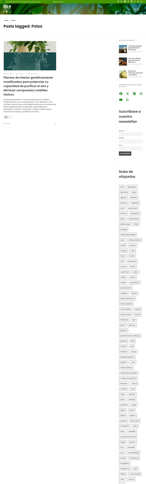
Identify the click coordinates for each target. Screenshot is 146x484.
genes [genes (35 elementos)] (122, 325)
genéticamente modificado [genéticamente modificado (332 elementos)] (130, 336)
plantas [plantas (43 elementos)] (123, 415)
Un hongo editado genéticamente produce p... (135, 48)
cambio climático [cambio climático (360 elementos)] (134, 240)
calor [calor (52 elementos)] (122, 240)
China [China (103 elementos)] (122, 256)
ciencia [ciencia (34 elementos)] (131, 256)
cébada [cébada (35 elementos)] (123, 283)
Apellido (121, 138)
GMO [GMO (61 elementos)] (132, 341)
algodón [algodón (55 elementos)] (123, 198)
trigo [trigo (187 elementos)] (135, 469)
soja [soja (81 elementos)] (121, 447)
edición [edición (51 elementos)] (134, 293)
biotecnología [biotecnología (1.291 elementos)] (125, 224)
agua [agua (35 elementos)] (134, 192)
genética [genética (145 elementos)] (123, 330)
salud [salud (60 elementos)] (122, 431)
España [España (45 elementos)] (137, 309)
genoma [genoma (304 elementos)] (132, 325)
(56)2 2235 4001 (58, 2)
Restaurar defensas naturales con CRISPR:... (135, 73)
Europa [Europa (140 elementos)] (137, 314)
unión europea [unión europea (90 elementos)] (135, 474)
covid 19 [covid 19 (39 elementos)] (123, 267)
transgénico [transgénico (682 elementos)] (124, 463)
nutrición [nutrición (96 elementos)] (123, 389)
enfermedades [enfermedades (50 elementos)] (125, 309)
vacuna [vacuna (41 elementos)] (131, 479)
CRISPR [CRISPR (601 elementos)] (132, 267)
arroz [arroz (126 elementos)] (122, 208)
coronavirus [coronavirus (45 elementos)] (132, 261)
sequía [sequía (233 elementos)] (122, 442)
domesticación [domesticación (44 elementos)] (125, 288)
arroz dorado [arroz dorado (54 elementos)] (132, 208)
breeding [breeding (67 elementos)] (123, 229)
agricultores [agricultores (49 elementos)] (132, 187)
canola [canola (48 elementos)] (122, 245)
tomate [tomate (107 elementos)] (123, 458)
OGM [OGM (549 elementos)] (132, 389)
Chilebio (21, 74)
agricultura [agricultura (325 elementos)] (124, 192)
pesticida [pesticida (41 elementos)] (131, 400)
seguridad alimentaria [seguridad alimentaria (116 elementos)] (128, 437)
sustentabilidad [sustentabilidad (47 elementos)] (133, 453)
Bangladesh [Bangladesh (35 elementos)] (135, 213)
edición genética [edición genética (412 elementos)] (126, 304)
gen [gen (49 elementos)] (134, 320)
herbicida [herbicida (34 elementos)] (123, 352)
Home (6, 20)
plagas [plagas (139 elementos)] (122, 410)
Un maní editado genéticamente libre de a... (134, 60)
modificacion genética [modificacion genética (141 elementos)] (128, 378)
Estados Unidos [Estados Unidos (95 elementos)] (125, 314)
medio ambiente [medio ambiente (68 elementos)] (126, 368)
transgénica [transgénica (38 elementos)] (134, 458)
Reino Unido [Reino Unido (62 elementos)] (135, 421)
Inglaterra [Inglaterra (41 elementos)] (123, 362)
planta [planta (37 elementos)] (131, 410)
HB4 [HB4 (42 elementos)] (131, 346)
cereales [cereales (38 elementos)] (123, 251)
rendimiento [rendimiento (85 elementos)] (124, 426)
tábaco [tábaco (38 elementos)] (122, 474)
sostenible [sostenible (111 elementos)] (131, 447)
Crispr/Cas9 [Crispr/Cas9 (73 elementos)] (124, 272)
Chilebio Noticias (32, 74)
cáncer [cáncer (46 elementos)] (132, 277)
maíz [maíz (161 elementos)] (133, 362)
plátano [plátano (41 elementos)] (132, 415)
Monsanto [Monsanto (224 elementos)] (123, 384)
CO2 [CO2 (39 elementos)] (121, 261)
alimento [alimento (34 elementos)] (134, 198)
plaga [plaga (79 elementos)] (134, 405)
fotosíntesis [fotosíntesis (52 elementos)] (124, 320)
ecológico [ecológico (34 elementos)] (123, 293)
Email (120, 145)
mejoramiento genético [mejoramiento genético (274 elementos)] (128, 373)
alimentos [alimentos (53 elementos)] (123, 203)
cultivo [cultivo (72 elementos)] (135, 272)
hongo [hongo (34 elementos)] (133, 352)
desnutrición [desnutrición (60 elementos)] (134, 283)
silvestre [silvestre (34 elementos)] (132, 442)
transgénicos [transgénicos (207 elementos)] (124, 469)
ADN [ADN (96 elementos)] (121, 187)
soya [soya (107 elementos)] (122, 453)
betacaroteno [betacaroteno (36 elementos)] (134, 219)
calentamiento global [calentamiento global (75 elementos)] (127, 235)
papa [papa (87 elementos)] (122, 400)
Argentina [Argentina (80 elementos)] (135, 203)
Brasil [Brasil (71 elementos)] (136, 224)
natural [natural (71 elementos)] (134, 384)
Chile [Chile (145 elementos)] (132, 251)
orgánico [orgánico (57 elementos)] (132, 394)
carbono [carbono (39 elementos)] (133, 245)
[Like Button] (6, 117)
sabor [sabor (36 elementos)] (135, 426)
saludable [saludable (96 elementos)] (132, 431)
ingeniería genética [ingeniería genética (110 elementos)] (127, 357)
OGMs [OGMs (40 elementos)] (122, 394)
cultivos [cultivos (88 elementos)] (123, 277)
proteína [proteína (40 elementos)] (123, 421)
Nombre (121, 131)
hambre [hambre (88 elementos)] (123, 346)
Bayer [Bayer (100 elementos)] (122, 219)
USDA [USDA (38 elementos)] (122, 479)
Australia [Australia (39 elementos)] (123, 213)
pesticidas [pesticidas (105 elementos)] (123, 405)
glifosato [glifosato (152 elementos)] (123, 341)
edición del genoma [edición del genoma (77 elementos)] (127, 298)
